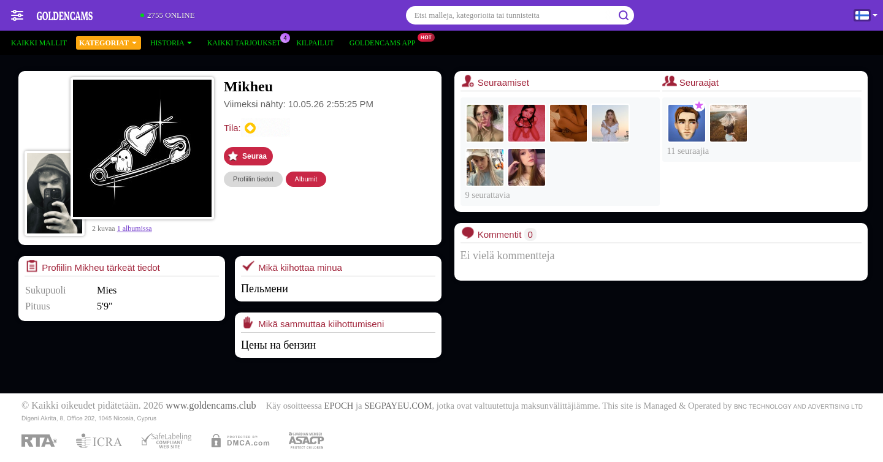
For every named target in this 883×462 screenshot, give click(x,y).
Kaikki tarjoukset (247, 41)
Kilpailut (315, 43)
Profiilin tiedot (253, 179)
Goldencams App (386, 41)
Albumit (306, 179)
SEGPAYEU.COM (398, 406)
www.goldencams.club (211, 405)
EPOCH (339, 406)
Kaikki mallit (39, 43)
